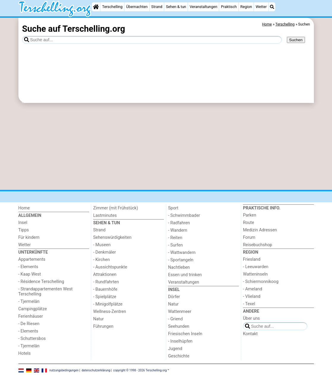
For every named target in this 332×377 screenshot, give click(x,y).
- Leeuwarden (255, 266)
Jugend (175, 348)
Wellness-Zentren (109, 311)
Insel (22, 222)
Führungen (103, 326)
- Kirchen (101, 259)
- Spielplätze (104, 296)
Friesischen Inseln (185, 333)
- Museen (102, 244)
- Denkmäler (104, 252)
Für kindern (29, 237)
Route (248, 222)
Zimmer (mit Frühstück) (115, 208)
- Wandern (177, 230)
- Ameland (252, 289)
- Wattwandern (182, 252)
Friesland (251, 259)
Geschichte (178, 356)
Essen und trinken (185, 274)
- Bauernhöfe (105, 289)
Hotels (24, 353)
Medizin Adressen (260, 230)
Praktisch (229, 6)
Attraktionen (104, 274)
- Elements (28, 266)
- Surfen (175, 245)
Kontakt (250, 333)
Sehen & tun (176, 6)
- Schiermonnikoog (261, 281)
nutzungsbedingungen (64, 370)
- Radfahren (179, 222)
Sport (173, 208)
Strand (156, 6)
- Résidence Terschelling (41, 281)
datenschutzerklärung (96, 370)
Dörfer (174, 296)
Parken (249, 215)
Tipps (23, 230)
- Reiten (175, 237)
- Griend (175, 319)
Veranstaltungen (203, 6)
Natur (98, 319)
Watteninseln (255, 274)
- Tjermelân (28, 301)
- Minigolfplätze (108, 304)
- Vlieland (251, 296)
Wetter (261, 6)
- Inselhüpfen (180, 341)
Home (24, 208)
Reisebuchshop (257, 244)
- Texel (249, 303)
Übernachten (137, 6)
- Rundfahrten (106, 281)
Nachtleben (179, 267)
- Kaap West (29, 274)
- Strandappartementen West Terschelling (45, 292)
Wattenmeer (179, 311)
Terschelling (112, 6)
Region (246, 6)
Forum (249, 237)
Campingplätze (32, 308)
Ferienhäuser (30, 316)
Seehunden (178, 326)
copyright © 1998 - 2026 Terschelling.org (140, 370)
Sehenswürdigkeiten (112, 237)
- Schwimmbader (184, 215)
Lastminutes (105, 215)
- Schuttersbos (32, 338)
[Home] (96, 6)
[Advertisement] (166, 146)
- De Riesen (28, 323)
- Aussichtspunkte (110, 267)
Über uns (251, 318)
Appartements (31, 259)
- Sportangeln (180, 260)
